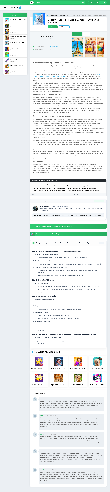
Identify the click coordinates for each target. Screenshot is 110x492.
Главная (5, 7)
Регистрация (93, 2)
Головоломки (54, 46)
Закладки (64, 27)
